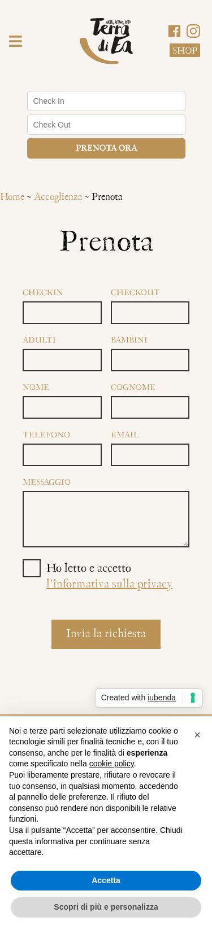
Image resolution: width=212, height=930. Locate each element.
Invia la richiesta (106, 634)
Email (125, 435)
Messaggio (47, 483)
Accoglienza (58, 197)
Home (12, 197)
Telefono (46, 435)
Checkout (135, 293)
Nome (36, 388)
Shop (184, 51)
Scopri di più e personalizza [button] (106, 906)
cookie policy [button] (111, 763)
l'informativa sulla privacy (109, 584)
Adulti (39, 340)
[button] (15, 43)
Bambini (129, 340)
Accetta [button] (106, 880)
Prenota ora (106, 148)
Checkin (43, 293)
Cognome (133, 388)
